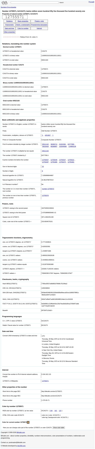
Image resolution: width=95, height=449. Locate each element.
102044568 (63, 146)
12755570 (45, 195)
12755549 (54, 160)
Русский (91, 2)
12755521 (71, 160)
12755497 (45, 162)
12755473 (62, 162)
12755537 (62, 160)
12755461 (71, 162)
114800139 (72, 146)
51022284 (62, 144)
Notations (9, 21)
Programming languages (39, 25)
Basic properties (23, 21)
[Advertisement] (64, 27)
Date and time (9, 28)
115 (60, 410)
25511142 (45, 144)
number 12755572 (48, 189)
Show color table (58, 427)
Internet (39, 28)
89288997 (54, 146)
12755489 (54, 162)
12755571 (45, 381)
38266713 (54, 144)
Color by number (23, 28)
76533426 (45, 146)
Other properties (9, 32)
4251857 (48, 135)
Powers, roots (39, 21)
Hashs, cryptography (23, 25)
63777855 (71, 144)
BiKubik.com (21, 432)
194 (51, 410)
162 (55, 410)
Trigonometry (9, 25)
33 (43, 166)
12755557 (45, 160)
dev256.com (21, 446)
